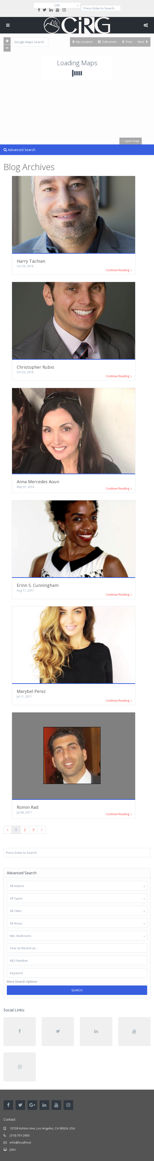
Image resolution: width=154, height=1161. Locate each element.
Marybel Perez (31, 691)
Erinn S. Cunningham (38, 585)
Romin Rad (27, 807)
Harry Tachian (31, 261)
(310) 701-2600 (19, 1135)
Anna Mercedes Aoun (38, 481)
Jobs (13, 1149)
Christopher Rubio (35, 367)
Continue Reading (119, 270)
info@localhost (20, 1142)
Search (77, 990)
